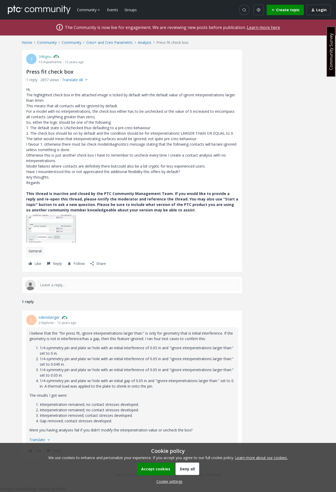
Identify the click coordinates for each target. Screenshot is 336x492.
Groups (130, 9)
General (35, 250)
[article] (132, 385)
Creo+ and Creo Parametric (109, 42)
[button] (285, 10)
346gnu (45, 56)
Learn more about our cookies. (261, 457)
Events (112, 9)
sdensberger (49, 317)
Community (47, 42)
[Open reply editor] (132, 285)
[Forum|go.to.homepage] (39, 9)
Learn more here (263, 27)
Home (27, 42)
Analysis (144, 42)
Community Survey (331, 51)
